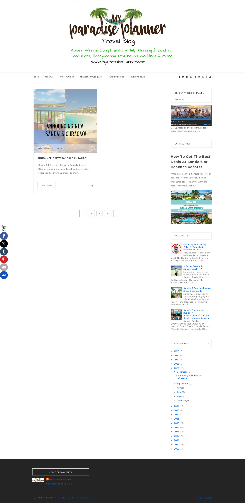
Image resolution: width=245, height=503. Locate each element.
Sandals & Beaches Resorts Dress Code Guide (197, 289)
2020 (177, 368)
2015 (177, 423)
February (181, 400)
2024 (177, 351)
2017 (177, 414)
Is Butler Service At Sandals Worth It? (193, 267)
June (179, 392)
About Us (49, 77)
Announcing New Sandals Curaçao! (62, 158)
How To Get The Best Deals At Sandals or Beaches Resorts (191, 162)
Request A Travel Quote (91, 77)
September (183, 383)
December (182, 371)
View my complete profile (59, 483)
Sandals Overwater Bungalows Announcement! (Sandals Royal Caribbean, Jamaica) (196, 314)
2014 (177, 427)
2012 (177, 436)
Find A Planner (67, 77)
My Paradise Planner (60, 479)
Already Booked (116, 77)
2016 (177, 418)
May (179, 396)
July (179, 387)
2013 (177, 431)
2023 (177, 355)
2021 (177, 363)
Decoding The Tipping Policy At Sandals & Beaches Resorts (194, 247)
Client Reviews (138, 77)
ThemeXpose (205, 498)
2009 (177, 448)
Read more (47, 185)
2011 (177, 440)
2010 (177, 444)
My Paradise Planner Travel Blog (72, 498)
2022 (177, 359)
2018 (177, 410)
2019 (177, 406)
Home (36, 77)
